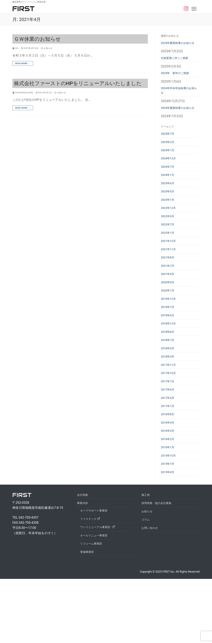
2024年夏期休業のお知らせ (179, 121)
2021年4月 (168, 307)
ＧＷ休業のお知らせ (37, 39)
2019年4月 (168, 353)
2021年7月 (168, 298)
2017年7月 (168, 427)
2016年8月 (168, 464)
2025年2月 (168, 160)
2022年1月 (168, 261)
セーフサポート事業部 (96, 569)
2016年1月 (168, 500)
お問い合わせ (151, 588)
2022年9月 (168, 243)
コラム (146, 579)
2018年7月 (168, 381)
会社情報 (83, 552)
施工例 (146, 552)
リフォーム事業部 (93, 606)
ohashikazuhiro (24, 92)
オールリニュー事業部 (96, 597)
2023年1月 (168, 225)
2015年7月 (168, 519)
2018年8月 (168, 372)
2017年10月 (169, 418)
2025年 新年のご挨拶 (177, 81)
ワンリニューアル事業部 (100, 588)
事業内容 (84, 561)
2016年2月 (168, 491)
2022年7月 (168, 252)
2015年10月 (169, 510)
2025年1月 (168, 169)
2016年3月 (168, 482)
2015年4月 (168, 528)
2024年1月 (168, 197)
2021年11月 (169, 280)
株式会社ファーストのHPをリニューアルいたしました (78, 83)
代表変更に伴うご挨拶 (177, 65)
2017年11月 (169, 408)
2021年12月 (169, 271)
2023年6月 (168, 206)
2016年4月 (168, 473)
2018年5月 (168, 390)
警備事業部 (88, 615)
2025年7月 (168, 151)
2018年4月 (168, 399)
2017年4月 (168, 445)
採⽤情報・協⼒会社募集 (159, 561)
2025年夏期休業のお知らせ (179, 45)
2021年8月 (168, 289)
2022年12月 (169, 234)
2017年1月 (168, 454)
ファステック (91, 579)
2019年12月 (169, 335)
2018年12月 (169, 363)
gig (15, 48)
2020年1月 (168, 326)
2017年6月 (168, 436)
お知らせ (50, 48)
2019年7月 (168, 344)
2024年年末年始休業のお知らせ (179, 99)
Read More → (22, 63)
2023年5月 (168, 215)
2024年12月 (169, 179)
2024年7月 (168, 188)
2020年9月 (168, 317)
